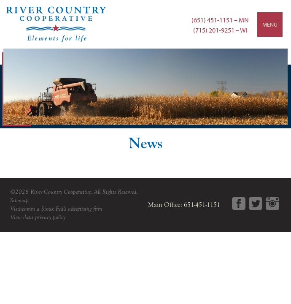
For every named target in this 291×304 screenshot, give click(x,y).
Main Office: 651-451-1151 (184, 205)
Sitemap (19, 200)
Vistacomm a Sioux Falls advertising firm (56, 208)
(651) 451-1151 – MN (220, 20)
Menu (270, 24)
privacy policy (50, 217)
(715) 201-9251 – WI (220, 30)
